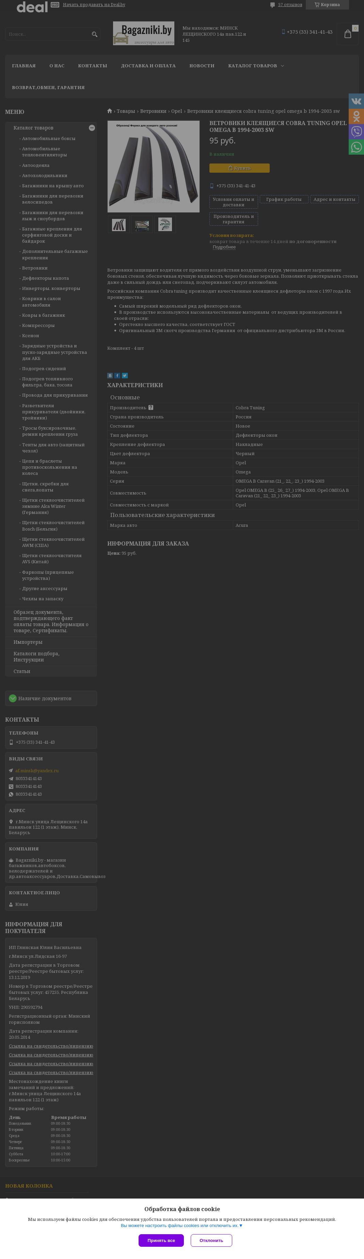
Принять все (161, 1240)
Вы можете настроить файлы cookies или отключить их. (180, 1225)
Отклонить (211, 1240)
